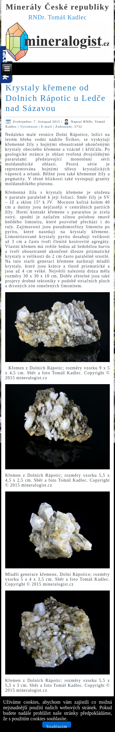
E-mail (47, 126)
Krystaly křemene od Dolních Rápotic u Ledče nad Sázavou (56, 98)
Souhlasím (56, 726)
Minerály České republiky (57, 6)
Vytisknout (29, 126)
